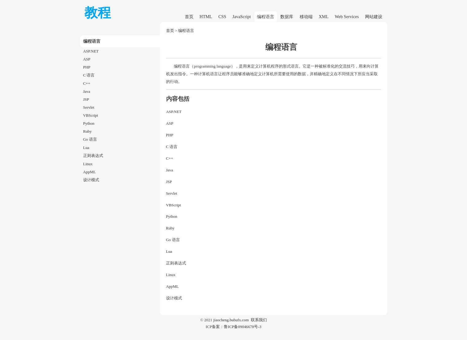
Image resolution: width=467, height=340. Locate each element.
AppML (89, 172)
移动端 (306, 16)
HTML (206, 16)
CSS (222, 16)
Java (86, 91)
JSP (86, 99)
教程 (97, 13)
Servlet (89, 107)
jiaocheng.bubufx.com (231, 320)
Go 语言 (90, 139)
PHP (87, 67)
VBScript (90, 115)
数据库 (286, 16)
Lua (86, 147)
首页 (189, 16)
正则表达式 (93, 155)
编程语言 (265, 16)
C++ (86, 83)
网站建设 (373, 16)
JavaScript (241, 16)
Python (89, 123)
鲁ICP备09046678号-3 (242, 326)
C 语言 (89, 75)
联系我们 (259, 320)
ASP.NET (91, 51)
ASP (87, 59)
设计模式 (91, 180)
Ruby (87, 131)
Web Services (347, 16)
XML (324, 16)
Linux (88, 164)
